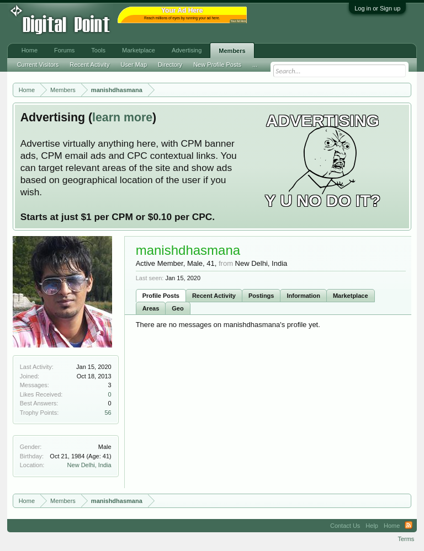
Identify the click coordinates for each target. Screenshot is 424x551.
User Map (133, 64)
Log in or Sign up (377, 8)
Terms (406, 539)
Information (303, 295)
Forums (64, 50)
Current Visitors (38, 64)
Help (371, 525)
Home (30, 50)
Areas (151, 308)
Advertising (187, 50)
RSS (408, 525)
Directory (170, 64)
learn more (122, 117)
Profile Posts (160, 295)
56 (107, 412)
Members (232, 50)
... (254, 64)
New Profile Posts (217, 64)
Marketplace (350, 295)
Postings (261, 295)
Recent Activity (214, 295)
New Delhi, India (89, 465)
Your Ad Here (238, 21)
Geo (177, 308)
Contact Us (345, 525)
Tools (98, 50)
